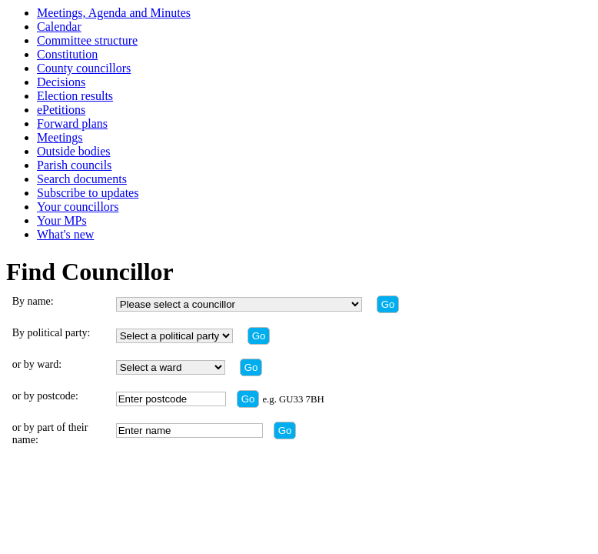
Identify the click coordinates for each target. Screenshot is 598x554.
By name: (33, 301)
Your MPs (62, 220)
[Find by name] (388, 304)
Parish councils (74, 165)
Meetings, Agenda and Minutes (114, 12)
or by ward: (37, 364)
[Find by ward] (251, 367)
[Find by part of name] (285, 430)
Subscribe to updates (87, 192)
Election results (75, 95)
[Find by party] (259, 336)
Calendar (59, 26)
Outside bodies (74, 151)
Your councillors (77, 206)
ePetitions (61, 109)
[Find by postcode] (248, 399)
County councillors (84, 68)
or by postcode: (45, 396)
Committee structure (87, 40)
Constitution (67, 54)
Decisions (61, 81)
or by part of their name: (50, 434)
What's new (65, 234)
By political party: (51, 333)
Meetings (60, 137)
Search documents (82, 178)
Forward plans (72, 123)
